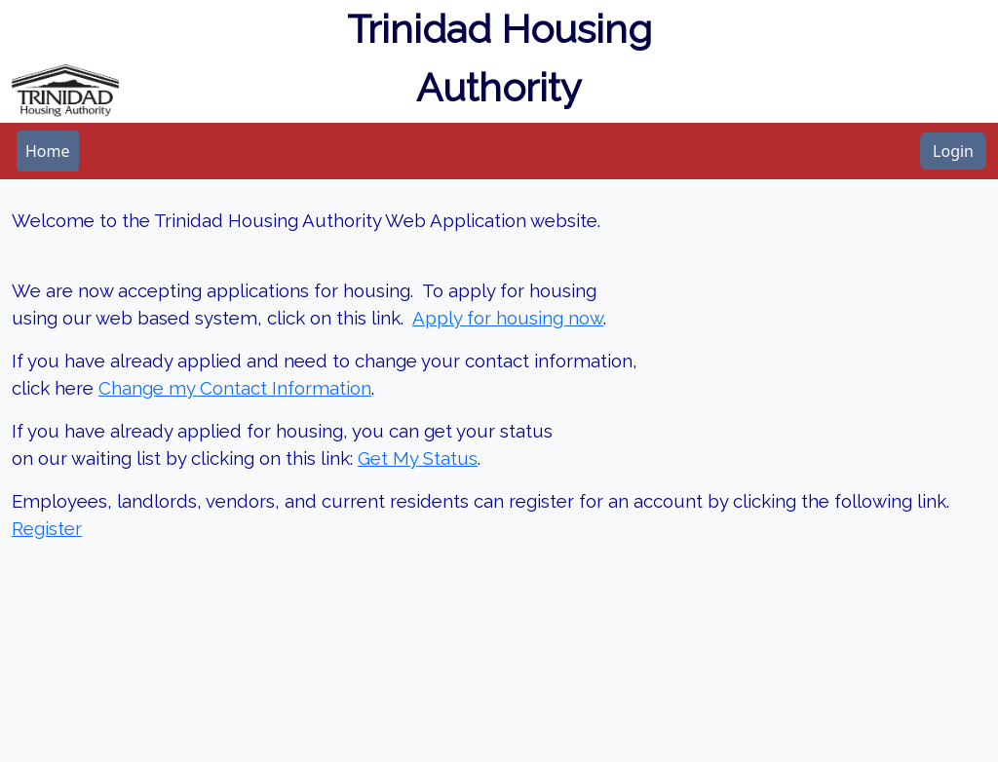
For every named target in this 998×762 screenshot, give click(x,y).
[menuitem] (48, 151)
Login (953, 151)
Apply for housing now (507, 317)
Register (47, 528)
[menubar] (48, 151)
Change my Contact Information (234, 388)
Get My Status (418, 458)
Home (47, 151)
